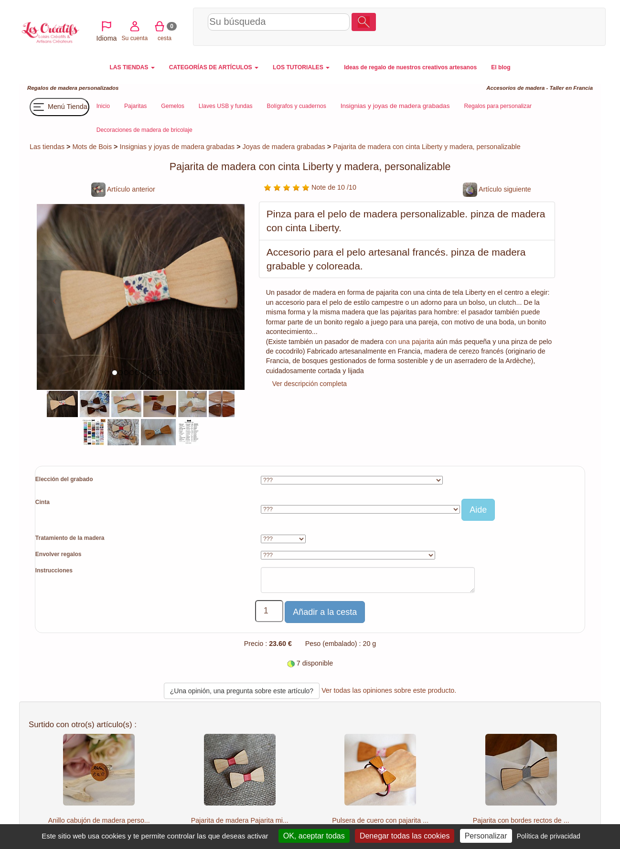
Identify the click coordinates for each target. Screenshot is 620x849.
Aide (478, 510)
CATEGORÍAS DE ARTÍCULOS (213, 67)
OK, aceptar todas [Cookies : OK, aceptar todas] (314, 836)
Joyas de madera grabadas (284, 146)
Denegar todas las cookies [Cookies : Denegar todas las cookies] (405, 836)
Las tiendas (47, 146)
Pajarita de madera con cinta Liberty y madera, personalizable (427, 146)
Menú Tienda (59, 107)
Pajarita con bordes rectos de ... (521, 820)
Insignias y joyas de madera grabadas (177, 146)
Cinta (42, 502)
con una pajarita (409, 341)
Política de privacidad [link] (548, 836)
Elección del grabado (64, 479)
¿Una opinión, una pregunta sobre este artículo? (241, 691)
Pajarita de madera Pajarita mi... (240, 820)
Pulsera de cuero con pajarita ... (380, 820)
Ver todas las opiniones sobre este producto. (388, 690)
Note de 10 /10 (310, 187)
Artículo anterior (123, 189)
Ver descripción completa (309, 383)
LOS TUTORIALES (301, 67)
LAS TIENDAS (131, 67)
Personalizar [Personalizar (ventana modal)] (486, 836)
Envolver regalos (58, 554)
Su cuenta (523, 25)
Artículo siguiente (497, 189)
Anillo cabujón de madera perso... (99, 820)
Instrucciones (54, 570)
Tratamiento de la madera (70, 538)
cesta (553, 25)
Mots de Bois (92, 146)
